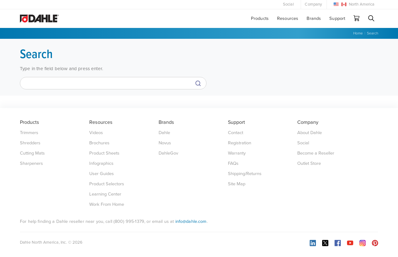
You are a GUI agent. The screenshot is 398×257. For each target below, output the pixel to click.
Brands (314, 18)
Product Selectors (106, 184)
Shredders (30, 143)
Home (358, 33)
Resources (287, 18)
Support (337, 18)
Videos (96, 132)
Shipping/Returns (244, 173)
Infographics (101, 163)
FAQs (233, 163)
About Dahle (309, 132)
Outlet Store (309, 163)
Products (260, 18)
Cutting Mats (32, 153)
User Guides (101, 173)
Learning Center (105, 194)
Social (288, 4)
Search (372, 33)
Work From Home (106, 204)
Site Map (236, 184)
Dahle (164, 132)
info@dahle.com (191, 221)
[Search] (113, 83)
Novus (165, 143)
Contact (235, 132)
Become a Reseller (315, 153)
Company (313, 4)
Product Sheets (104, 153)
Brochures (99, 143)
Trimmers (29, 132)
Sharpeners (31, 163)
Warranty (237, 153)
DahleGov (168, 153)
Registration (239, 143)
